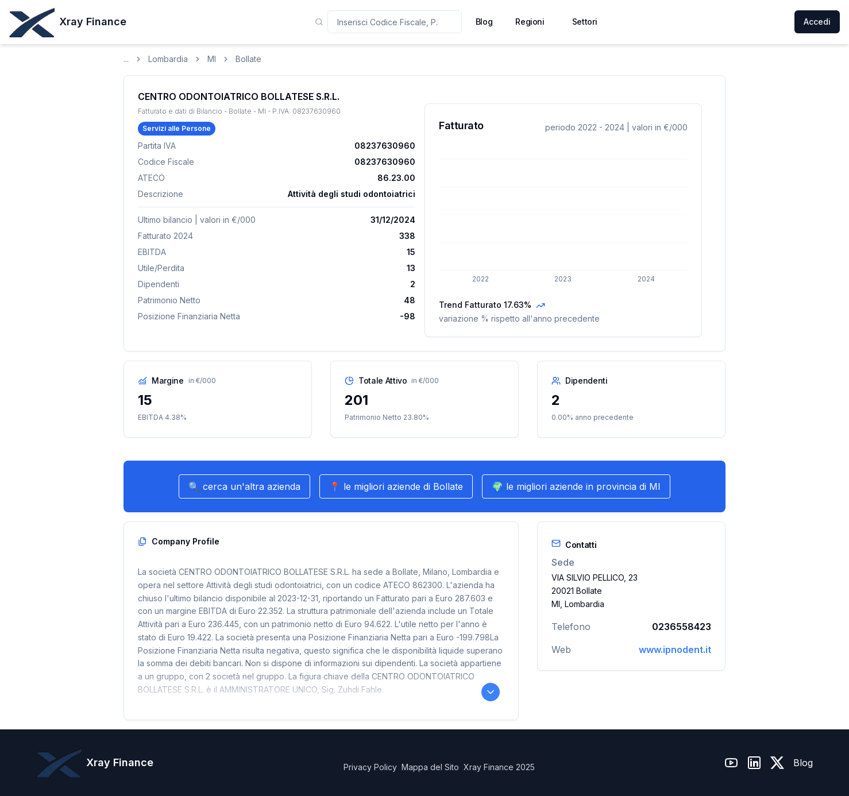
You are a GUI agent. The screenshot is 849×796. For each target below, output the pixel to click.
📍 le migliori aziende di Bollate (396, 486)
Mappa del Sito (430, 767)
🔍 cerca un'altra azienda (244, 486)
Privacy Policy (370, 767)
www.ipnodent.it (675, 649)
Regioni (530, 21)
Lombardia (168, 59)
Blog (803, 762)
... (126, 59)
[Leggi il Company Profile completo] (490, 692)
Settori (584, 21)
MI (211, 59)
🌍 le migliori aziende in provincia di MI (576, 486)
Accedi (817, 21)
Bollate (248, 59)
